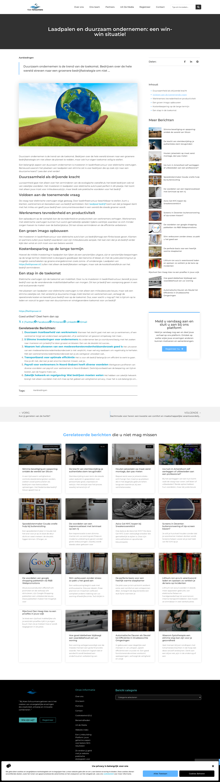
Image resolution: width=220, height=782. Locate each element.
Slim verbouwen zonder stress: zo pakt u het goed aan (85, 579)
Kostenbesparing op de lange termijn (171, 106)
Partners (110, 7)
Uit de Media (81, 725)
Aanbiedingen (26, 57)
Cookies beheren (197, 773)
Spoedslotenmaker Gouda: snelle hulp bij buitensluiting (39, 525)
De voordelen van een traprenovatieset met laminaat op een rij (85, 526)
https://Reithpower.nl (30, 311)
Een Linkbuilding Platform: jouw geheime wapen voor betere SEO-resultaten (83, 740)
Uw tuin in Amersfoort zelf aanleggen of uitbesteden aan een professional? (178, 471)
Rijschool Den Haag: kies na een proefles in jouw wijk (174, 272)
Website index (81, 730)
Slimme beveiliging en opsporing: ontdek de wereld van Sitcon (40, 470)
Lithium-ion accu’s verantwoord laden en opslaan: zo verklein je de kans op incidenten (181, 263)
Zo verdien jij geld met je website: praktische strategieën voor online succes (83, 756)
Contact (160, 7)
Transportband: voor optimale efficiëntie (49, 357)
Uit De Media (127, 7)
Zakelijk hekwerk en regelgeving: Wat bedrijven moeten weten (64, 375)
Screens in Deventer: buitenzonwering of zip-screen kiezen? (178, 526)
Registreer (144, 7)
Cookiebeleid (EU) (83, 715)
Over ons (79, 7)
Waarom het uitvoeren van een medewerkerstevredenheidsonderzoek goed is (73, 346)
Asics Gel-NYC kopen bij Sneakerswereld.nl (128, 525)
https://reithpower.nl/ (30, 264)
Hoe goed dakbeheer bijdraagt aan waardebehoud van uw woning (85, 638)
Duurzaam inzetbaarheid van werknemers (50, 332)
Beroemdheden (82, 720)
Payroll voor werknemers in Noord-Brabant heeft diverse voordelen (66, 364)
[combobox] (183, 7)
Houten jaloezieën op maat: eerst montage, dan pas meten (133, 470)
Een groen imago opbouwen (167, 102)
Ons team (94, 7)
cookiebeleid (108, 774)
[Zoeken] (198, 7)
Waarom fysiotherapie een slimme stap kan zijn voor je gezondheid (177, 638)
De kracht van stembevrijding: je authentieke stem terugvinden (86, 470)
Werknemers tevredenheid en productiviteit (174, 98)
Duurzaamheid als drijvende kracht (170, 90)
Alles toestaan (160, 773)
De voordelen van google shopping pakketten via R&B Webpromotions (37, 580)
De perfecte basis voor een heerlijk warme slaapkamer (130, 579)
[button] (213, 766)
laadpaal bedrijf (97, 204)
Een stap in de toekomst (165, 110)
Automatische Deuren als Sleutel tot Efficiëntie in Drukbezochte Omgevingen (181, 293)
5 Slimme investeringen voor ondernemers (51, 339)
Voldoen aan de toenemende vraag (170, 94)
